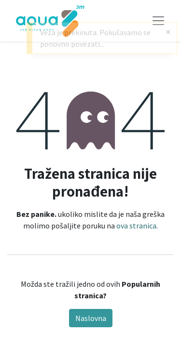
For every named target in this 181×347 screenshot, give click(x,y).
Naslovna (90, 318)
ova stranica (136, 225)
